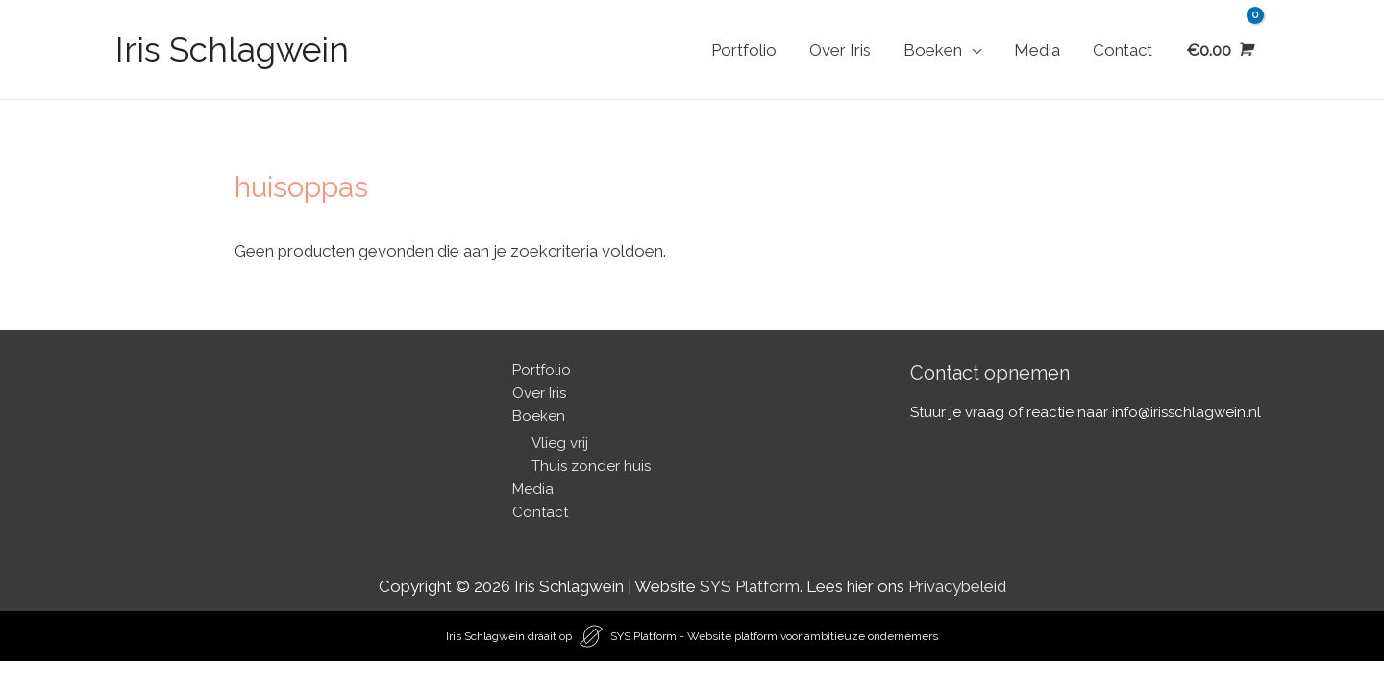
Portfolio (744, 50)
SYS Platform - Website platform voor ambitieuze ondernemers (774, 636)
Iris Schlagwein (232, 49)
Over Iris (840, 50)
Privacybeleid (957, 586)
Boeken (932, 50)
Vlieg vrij (559, 443)
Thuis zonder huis (591, 466)
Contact (1122, 50)
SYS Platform (750, 586)
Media (1037, 50)
